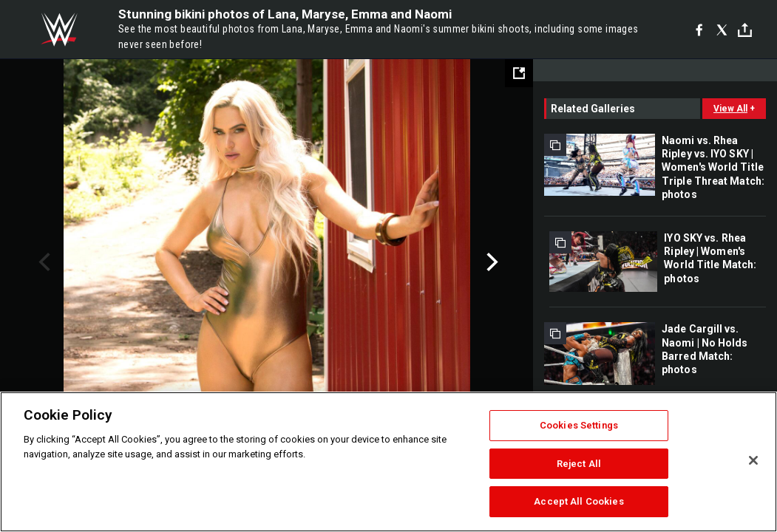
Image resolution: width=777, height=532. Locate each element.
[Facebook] (699, 29)
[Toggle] (744, 30)
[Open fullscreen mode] (519, 73)
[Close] (753, 460)
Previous (42, 262)
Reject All (579, 463)
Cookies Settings (579, 425)
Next (490, 262)
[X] (721, 29)
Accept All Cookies (578, 501)
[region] (388, 462)
